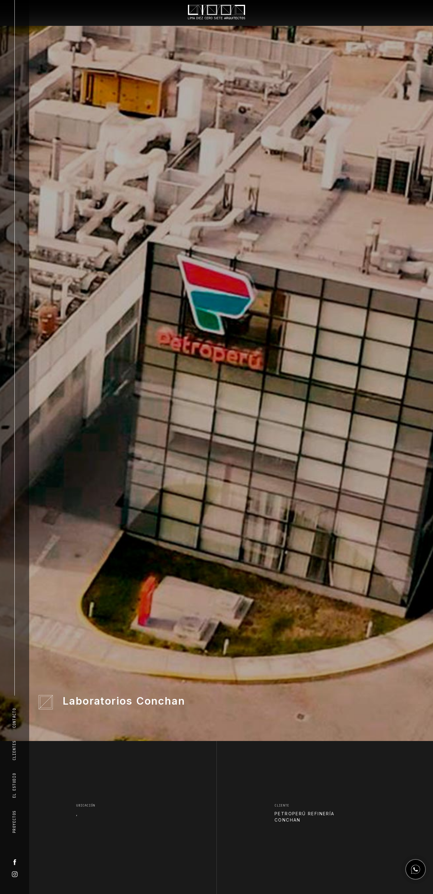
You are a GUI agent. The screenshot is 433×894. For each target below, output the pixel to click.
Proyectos (14, 822)
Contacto (14, 718)
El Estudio (14, 785)
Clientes (14, 751)
